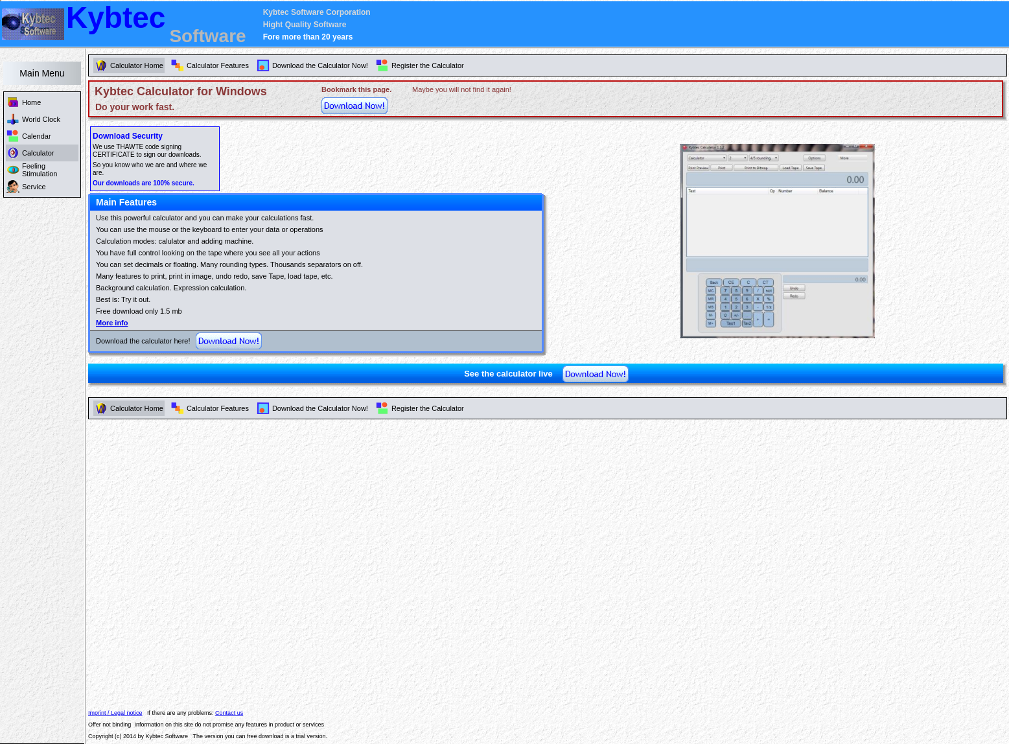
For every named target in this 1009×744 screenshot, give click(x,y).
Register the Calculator (427, 408)
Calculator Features (218, 408)
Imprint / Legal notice (115, 713)
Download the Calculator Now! (320, 408)
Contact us (229, 713)
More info (112, 323)
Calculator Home (136, 408)
